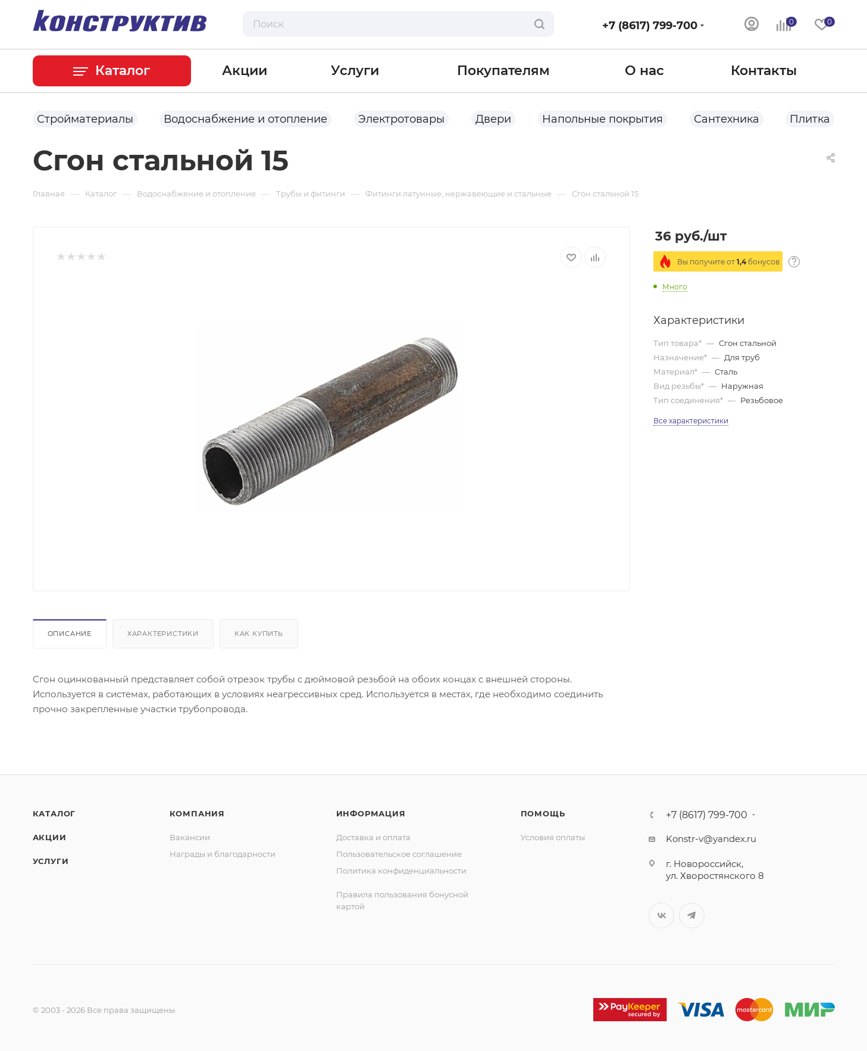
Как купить (258, 633)
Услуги (51, 861)
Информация (371, 813)
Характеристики (163, 633)
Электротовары (401, 119)
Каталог (54, 813)
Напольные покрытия (602, 119)
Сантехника (726, 119)
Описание (70, 633)
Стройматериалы (85, 119)
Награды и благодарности (223, 854)
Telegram (692, 915)
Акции (50, 837)
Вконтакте (661, 915)
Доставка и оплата (373, 837)
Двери (493, 119)
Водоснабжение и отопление (245, 119)
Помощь (543, 813)
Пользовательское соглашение (399, 854)
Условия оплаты (553, 837)
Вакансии (190, 837)
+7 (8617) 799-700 (649, 25)
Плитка (810, 119)
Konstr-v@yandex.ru (711, 838)
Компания (197, 813)
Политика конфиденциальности (401, 870)
